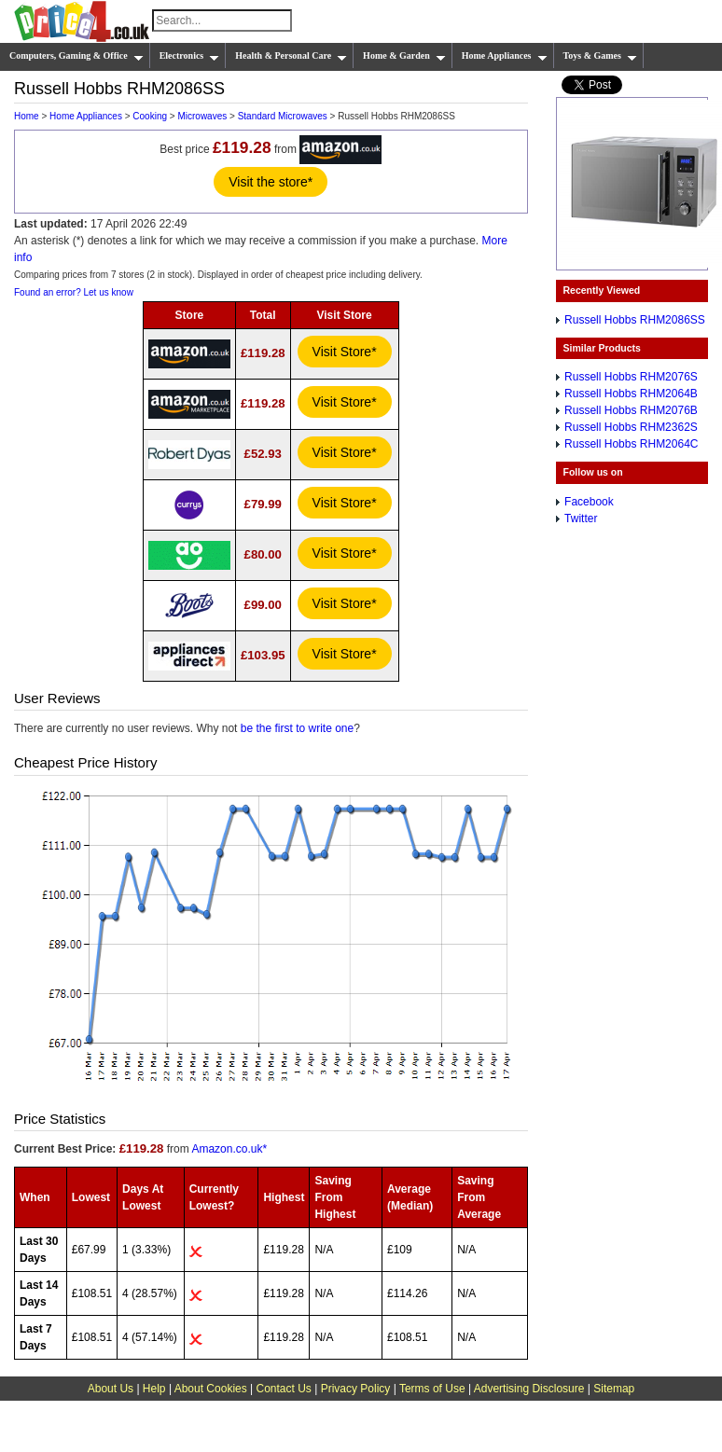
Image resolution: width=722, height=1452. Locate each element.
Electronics (190, 56)
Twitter (580, 518)
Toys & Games (600, 56)
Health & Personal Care (291, 56)
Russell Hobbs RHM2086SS (634, 319)
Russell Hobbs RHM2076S (631, 376)
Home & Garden (404, 56)
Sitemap (613, 1388)
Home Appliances (505, 56)
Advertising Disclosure (529, 1388)
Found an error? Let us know (73, 292)
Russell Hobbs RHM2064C (631, 443)
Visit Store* (344, 351)
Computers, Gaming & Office (76, 56)
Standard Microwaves (282, 116)
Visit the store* (270, 181)
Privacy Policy (356, 1388)
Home (26, 116)
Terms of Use (432, 1388)
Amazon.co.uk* (229, 1148)
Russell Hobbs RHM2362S (631, 427)
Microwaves (202, 116)
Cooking (149, 116)
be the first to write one (297, 728)
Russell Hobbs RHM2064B (631, 393)
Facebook (589, 501)
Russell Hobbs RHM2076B (631, 410)
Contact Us (284, 1388)
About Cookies (210, 1388)
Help (154, 1388)
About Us (110, 1388)
